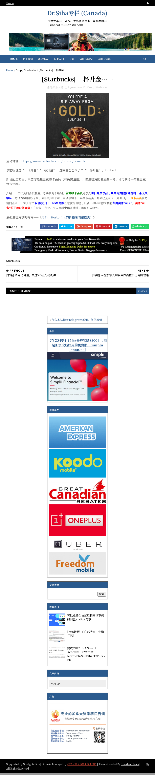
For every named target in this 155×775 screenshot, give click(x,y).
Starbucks (31, 71)
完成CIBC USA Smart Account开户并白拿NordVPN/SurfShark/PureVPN (86, 656)
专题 (72, 60)
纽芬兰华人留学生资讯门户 (82, 765)
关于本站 (28, 60)
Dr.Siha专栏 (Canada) (77, 13)
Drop (19, 71)
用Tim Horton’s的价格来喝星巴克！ (68, 219)
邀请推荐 (44, 60)
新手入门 (59, 60)
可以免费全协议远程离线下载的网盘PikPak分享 (85, 619)
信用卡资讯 (104, 60)
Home (10, 3)
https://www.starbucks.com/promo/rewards (54, 163)
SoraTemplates (130, 765)
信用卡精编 (86, 60)
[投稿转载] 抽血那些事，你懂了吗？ (85, 635)
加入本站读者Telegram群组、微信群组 (77, 321)
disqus (141, 292)
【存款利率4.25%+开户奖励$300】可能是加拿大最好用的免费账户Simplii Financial (77, 347)
